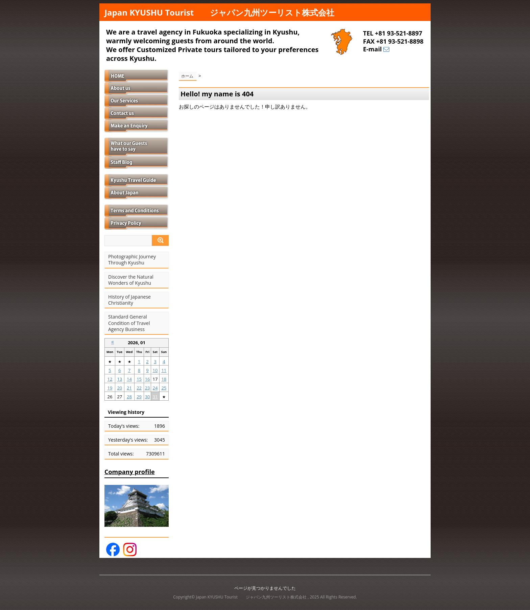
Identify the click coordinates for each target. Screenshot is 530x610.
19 (110, 388)
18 (163, 379)
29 (139, 397)
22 (139, 388)
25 (163, 388)
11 (163, 370)
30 (147, 397)
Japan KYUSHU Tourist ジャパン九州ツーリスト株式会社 (219, 12)
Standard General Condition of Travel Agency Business (129, 323)
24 (155, 388)
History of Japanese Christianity (129, 300)
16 (147, 379)
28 (129, 397)
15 (139, 379)
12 (110, 379)
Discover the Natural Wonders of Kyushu (130, 280)
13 (119, 379)
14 (129, 379)
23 (147, 388)
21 (129, 388)
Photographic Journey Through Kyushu (132, 260)
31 (155, 397)
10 (155, 370)
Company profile (129, 472)
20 (119, 388)
